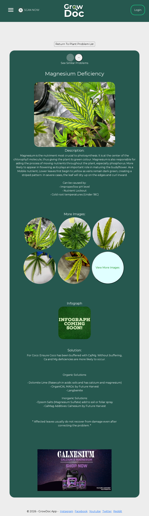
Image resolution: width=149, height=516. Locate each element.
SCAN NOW (28, 10)
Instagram (66, 511)
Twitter (107, 511)
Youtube (95, 511)
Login (137, 10)
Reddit (117, 511)
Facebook (81, 511)
